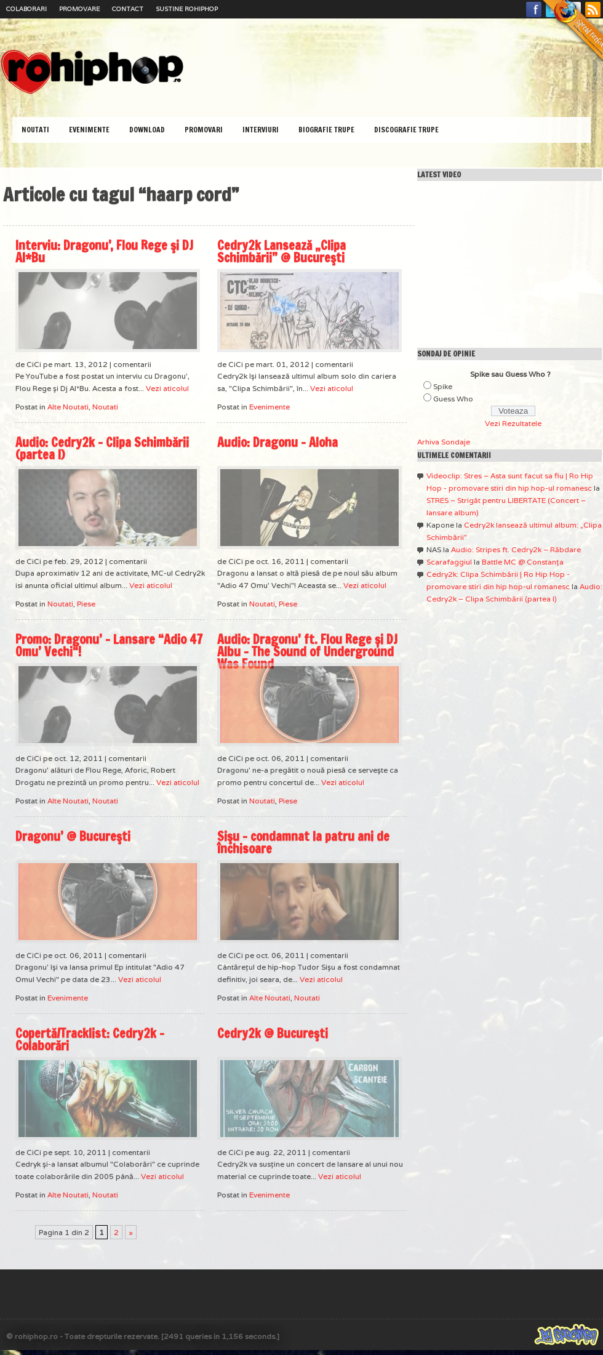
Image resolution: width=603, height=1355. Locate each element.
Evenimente (89, 129)
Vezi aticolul (167, 388)
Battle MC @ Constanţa (523, 561)
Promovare (79, 9)
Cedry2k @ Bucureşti (272, 1033)
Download (147, 129)
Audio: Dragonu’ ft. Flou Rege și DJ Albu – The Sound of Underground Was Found (307, 651)
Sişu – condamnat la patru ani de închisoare (303, 842)
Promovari (204, 129)
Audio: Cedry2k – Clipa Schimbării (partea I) (102, 448)
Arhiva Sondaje (443, 441)
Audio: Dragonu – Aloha (277, 442)
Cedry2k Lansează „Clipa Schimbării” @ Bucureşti (281, 251)
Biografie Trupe (326, 129)
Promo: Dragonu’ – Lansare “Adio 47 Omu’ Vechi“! (108, 645)
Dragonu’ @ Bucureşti (72, 836)
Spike (442, 386)
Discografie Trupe (406, 129)
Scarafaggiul (449, 561)
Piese (86, 603)
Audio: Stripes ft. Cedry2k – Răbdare (516, 549)
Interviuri (260, 129)
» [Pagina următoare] (131, 1232)
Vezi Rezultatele (513, 423)
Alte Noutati (68, 406)
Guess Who (453, 398)
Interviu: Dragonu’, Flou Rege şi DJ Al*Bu (104, 251)
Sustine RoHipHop (187, 9)
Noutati (35, 129)
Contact (127, 9)
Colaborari (26, 9)
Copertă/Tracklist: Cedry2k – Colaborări (89, 1039)
